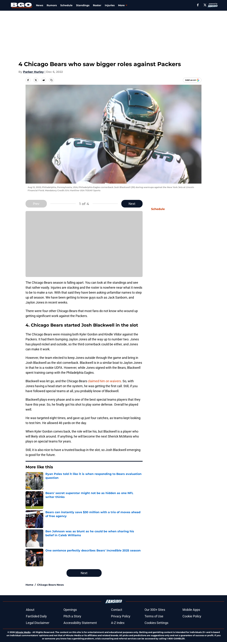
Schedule (66, 5)
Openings (70, 610)
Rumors (52, 5)
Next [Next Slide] (132, 204)
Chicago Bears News (50, 584)
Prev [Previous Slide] (36, 204)
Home (29, 584)
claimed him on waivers (104, 381)
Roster (97, 5)
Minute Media (23, 632)
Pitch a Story (72, 616)
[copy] (51, 80)
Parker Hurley (33, 72)
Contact (116, 610)
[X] (205, 5)
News (39, 5)
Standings (82, 5)
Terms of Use (154, 616)
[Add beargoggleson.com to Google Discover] (192, 80)
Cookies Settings (156, 623)
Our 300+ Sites (155, 610)
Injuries (110, 5)
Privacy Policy (120, 616)
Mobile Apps (191, 610)
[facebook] (198, 5)
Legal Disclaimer (37, 623)
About (30, 610)
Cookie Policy (191, 616)
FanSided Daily (36, 616)
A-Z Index (117, 623)
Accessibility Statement (80, 623)
